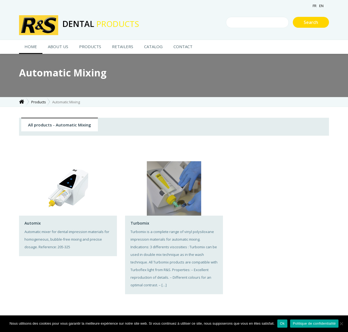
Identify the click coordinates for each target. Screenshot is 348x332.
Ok (282, 323)
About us (58, 46)
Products (90, 46)
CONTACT (182, 46)
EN (321, 5)
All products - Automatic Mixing (59, 125)
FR (314, 5)
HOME (30, 46)
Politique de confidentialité (314, 323)
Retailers (122, 46)
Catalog (153, 46)
